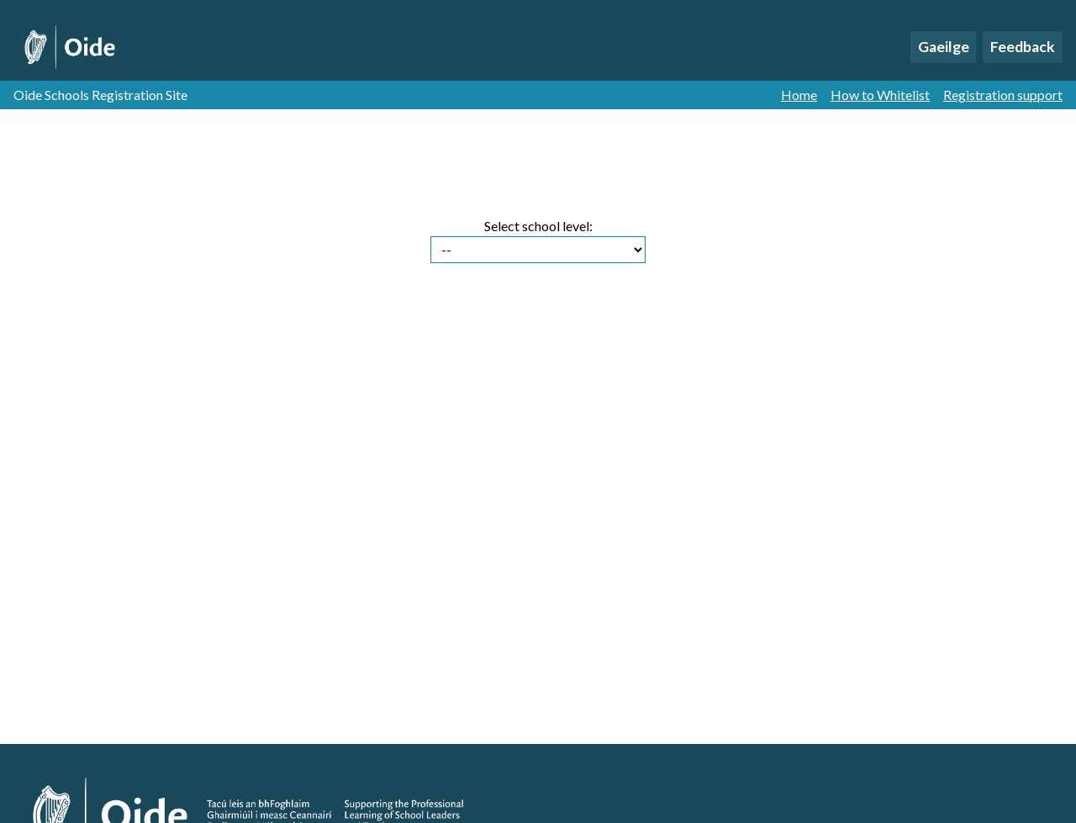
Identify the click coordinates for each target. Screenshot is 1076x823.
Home (799, 95)
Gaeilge (943, 46)
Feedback (1022, 46)
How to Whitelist (880, 95)
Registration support (1003, 95)
